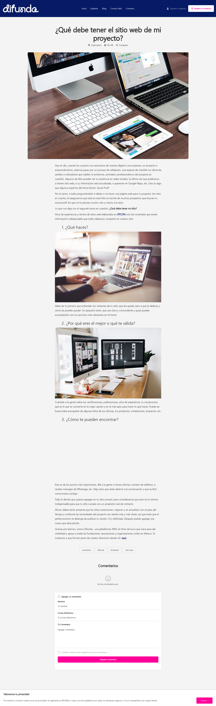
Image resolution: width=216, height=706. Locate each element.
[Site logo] (21, 8)
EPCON (121, 214)
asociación (86, 550)
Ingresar (173, 8)
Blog (104, 8)
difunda (101, 550)
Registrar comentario (108, 659)
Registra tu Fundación (201, 8)
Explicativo (94, 45)
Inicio (84, 8)
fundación (115, 550)
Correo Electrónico (65, 613)
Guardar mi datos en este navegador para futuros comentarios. (85, 652)
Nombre (61, 601)
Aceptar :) (204, 700)
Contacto (130, 8)
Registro (182, 8)
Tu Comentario (64, 624)
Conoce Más (116, 8)
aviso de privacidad (38, 700)
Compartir (122, 45)
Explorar (94, 8)
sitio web (129, 550)
